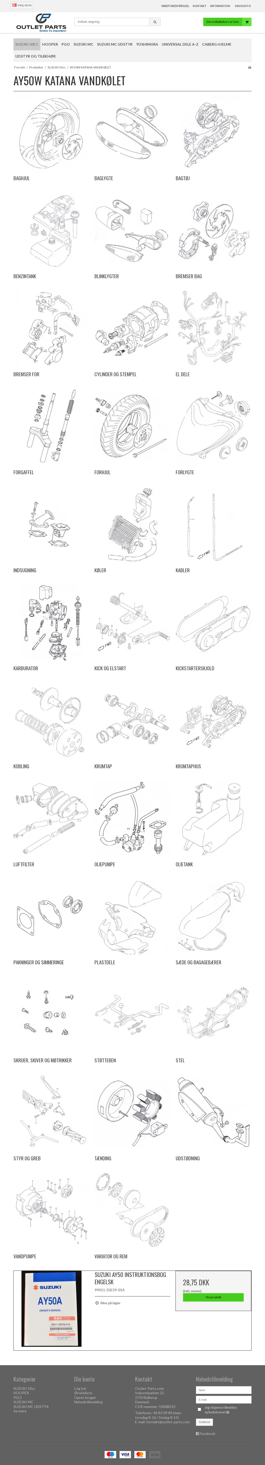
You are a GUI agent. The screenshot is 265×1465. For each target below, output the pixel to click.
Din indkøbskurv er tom (229, 22)
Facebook (207, 1433)
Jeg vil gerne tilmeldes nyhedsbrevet (228, 1409)
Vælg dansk (22, 5)
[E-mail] (224, 1399)
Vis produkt (213, 1297)
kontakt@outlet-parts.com (168, 1422)
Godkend (204, 1422)
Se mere (20, 1411)
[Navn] (224, 1389)
